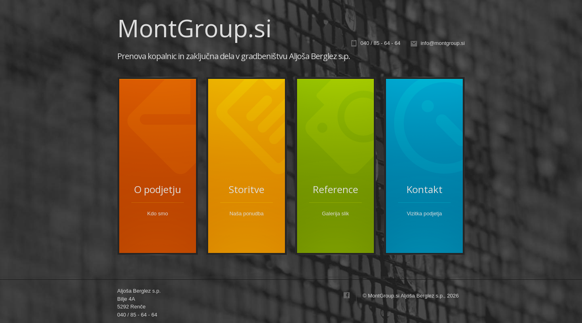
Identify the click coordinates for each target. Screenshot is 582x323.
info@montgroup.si (443, 43)
